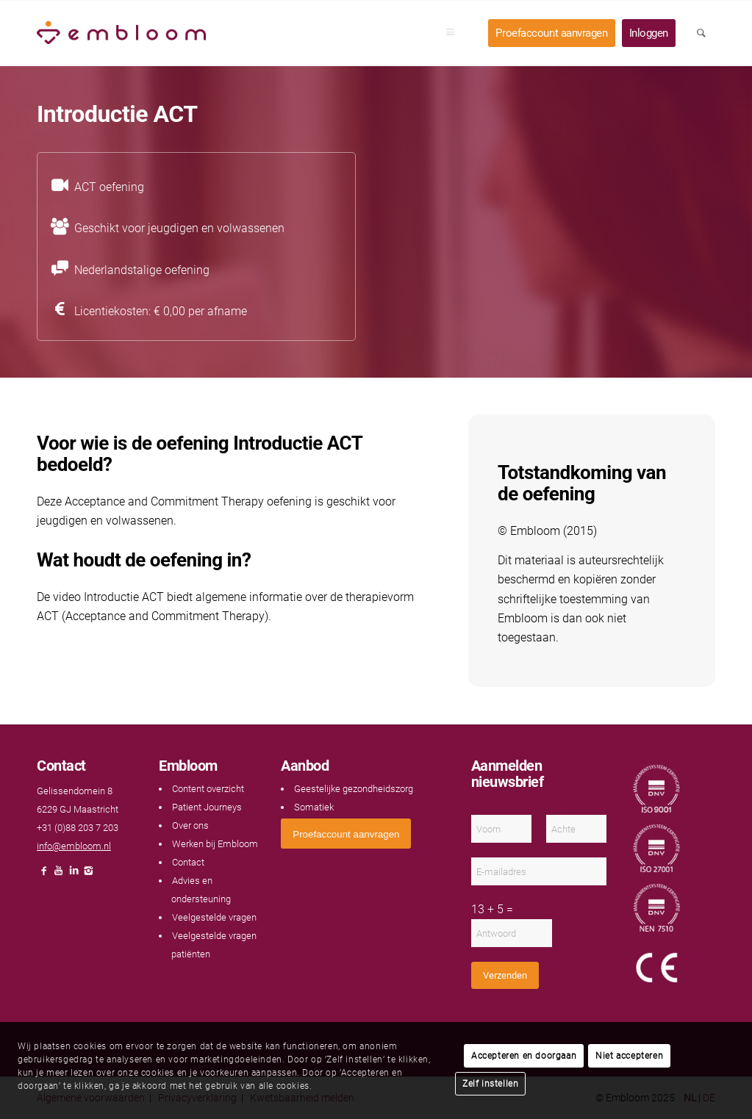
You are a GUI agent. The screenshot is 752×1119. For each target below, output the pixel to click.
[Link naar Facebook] (44, 874)
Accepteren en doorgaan (523, 1056)
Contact (188, 862)
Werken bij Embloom (215, 843)
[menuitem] (455, 33)
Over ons (190, 825)
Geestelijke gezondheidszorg (353, 788)
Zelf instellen (490, 1084)
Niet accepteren (629, 1056)
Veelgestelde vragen (214, 917)
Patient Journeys (207, 807)
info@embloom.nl (74, 846)
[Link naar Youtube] (58, 874)
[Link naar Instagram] (88, 874)
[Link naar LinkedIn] (73, 874)
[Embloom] (121, 33)
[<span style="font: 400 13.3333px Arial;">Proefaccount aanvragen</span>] (346, 833)
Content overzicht (208, 788)
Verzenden (505, 975)
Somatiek (314, 807)
